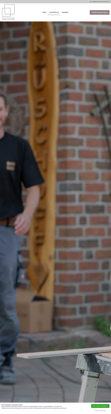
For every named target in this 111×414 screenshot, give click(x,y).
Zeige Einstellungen (100, 410)
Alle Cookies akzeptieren (100, 406)
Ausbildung (54, 12)
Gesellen (65, 12)
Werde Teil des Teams (100, 12)
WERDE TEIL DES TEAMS (55, 233)
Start (44, 12)
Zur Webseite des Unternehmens (100, 1)
